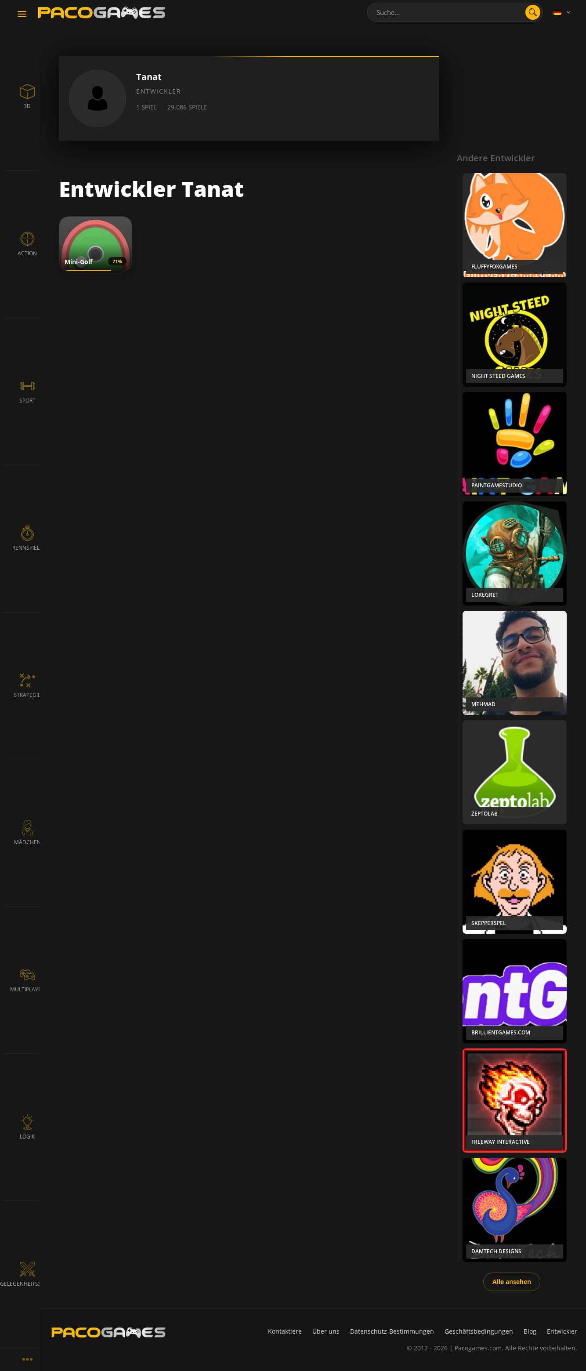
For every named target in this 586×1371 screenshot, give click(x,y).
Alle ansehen (511, 1281)
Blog (530, 1331)
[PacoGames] (108, 1332)
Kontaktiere (285, 1331)
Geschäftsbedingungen (479, 1331)
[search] (532, 12)
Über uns (326, 1331)
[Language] (562, 12)
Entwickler (562, 1331)
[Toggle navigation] (22, 14)
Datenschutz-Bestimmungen (392, 1331)
